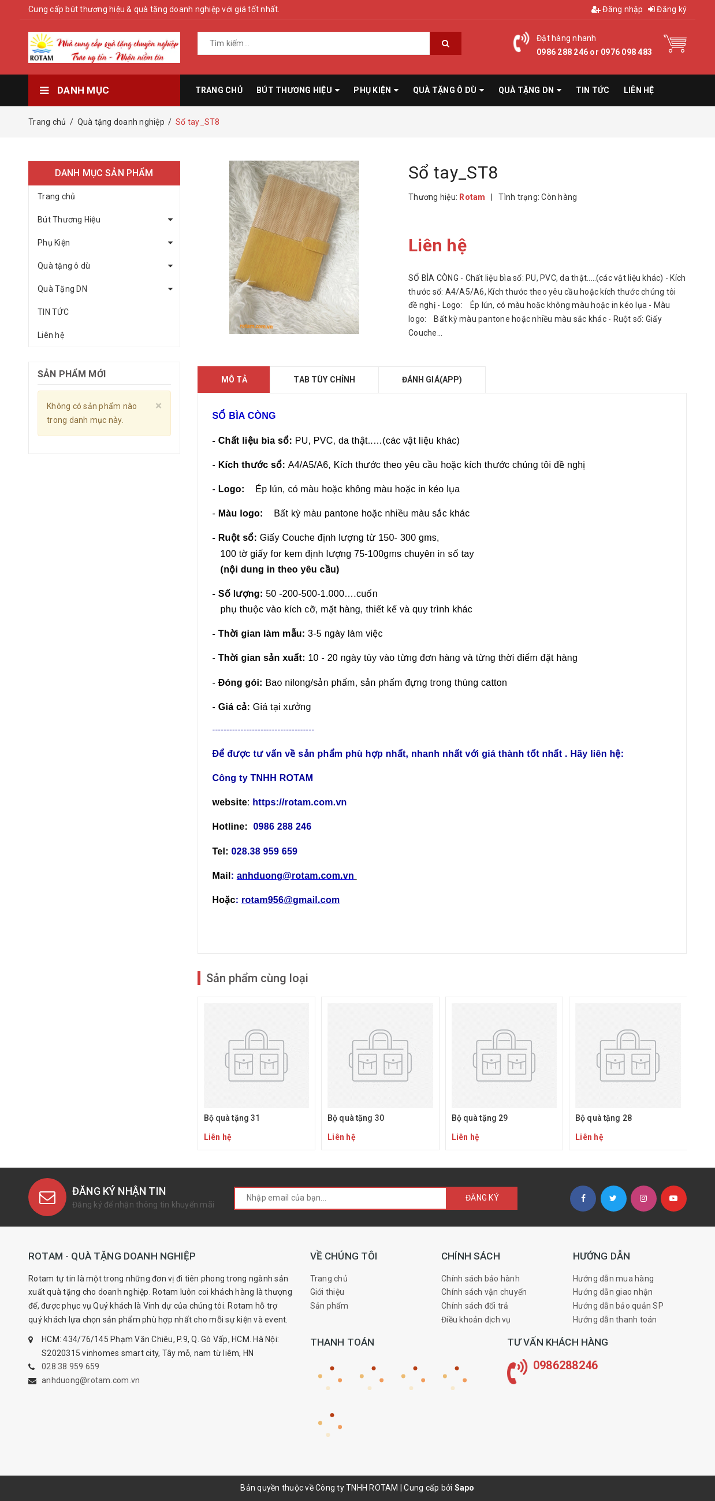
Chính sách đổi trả (475, 1305)
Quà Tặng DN (62, 288)
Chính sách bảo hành (480, 1278)
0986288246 (565, 1365)
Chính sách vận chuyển (484, 1291)
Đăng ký (667, 9)
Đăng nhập (617, 9)
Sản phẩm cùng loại (257, 978)
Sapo (465, 1487)
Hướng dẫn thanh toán (615, 1319)
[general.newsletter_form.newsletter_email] (340, 1198)
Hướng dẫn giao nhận (613, 1291)
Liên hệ (51, 335)
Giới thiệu (327, 1291)
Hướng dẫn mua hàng (613, 1278)
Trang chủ (56, 196)
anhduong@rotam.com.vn (91, 1380)
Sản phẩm (329, 1305)
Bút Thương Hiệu (69, 219)
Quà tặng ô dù (64, 265)
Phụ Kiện (54, 242)
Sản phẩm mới (72, 374)
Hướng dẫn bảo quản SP (618, 1305)
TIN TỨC (53, 312)
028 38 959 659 (71, 1366)
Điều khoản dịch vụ (476, 1319)
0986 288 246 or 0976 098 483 (594, 52)
